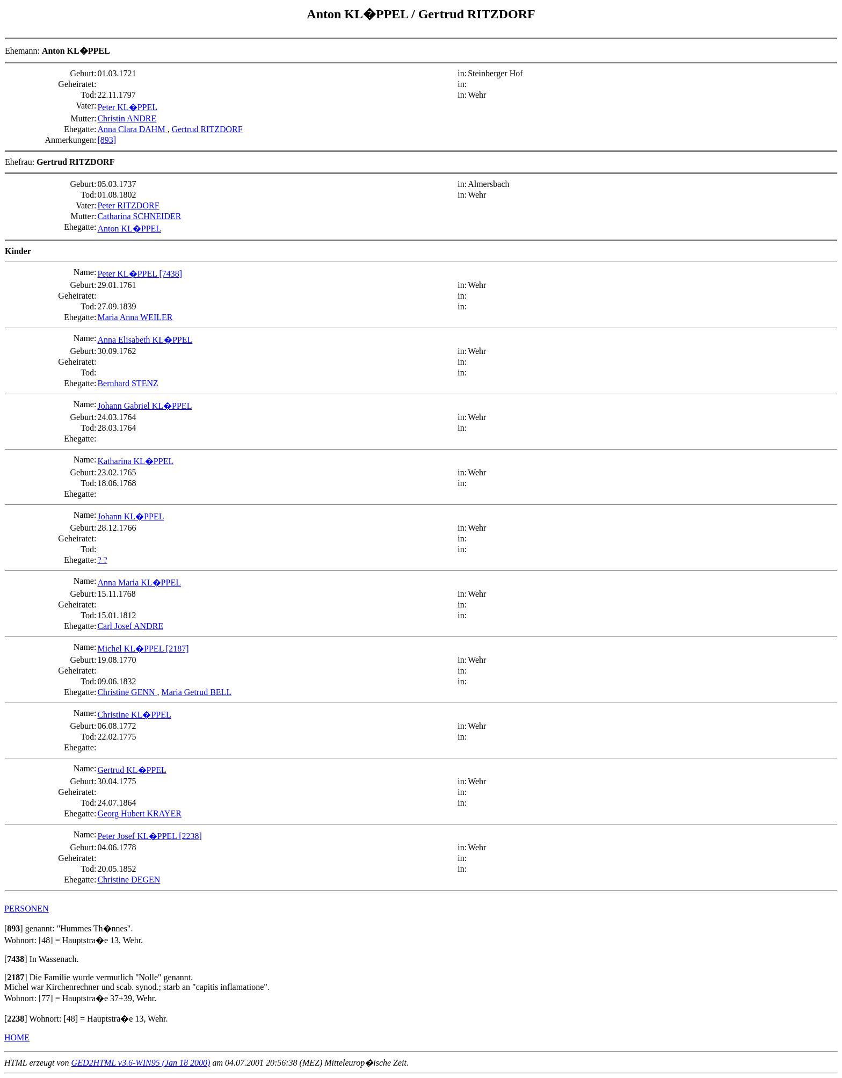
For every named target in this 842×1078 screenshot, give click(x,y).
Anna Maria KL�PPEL (139, 582)
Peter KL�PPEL (127, 107)
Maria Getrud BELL (197, 692)
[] (13, 928)
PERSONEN (26, 908)
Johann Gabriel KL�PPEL (144, 405)
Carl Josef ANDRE (130, 626)
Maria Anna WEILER (134, 317)
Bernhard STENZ (127, 383)
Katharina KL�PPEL (135, 461)
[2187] (177, 648)
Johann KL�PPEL (130, 516)
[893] (106, 139)
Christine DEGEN (128, 879)
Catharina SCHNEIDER (139, 216)
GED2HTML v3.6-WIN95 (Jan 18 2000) (140, 1062)
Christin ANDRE (126, 118)
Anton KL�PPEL (359, 14)
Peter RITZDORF (128, 205)
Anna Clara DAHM (132, 129)
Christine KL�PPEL (134, 714)
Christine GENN (127, 692)
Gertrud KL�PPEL (131, 770)
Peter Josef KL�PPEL (138, 836)
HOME (17, 1037)
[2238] (190, 836)
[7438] (170, 273)
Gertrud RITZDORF (476, 14)
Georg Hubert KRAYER (139, 813)
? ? (102, 560)
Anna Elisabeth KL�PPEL (144, 339)
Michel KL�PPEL (131, 648)
